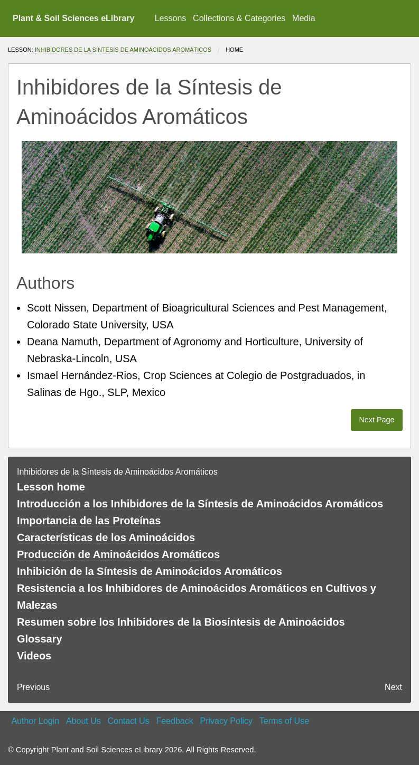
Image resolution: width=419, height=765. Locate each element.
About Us (83, 720)
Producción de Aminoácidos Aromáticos (118, 554)
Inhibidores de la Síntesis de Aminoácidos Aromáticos (123, 49)
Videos (34, 656)
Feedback (174, 720)
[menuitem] (170, 18)
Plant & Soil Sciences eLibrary (73, 18)
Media (303, 18)
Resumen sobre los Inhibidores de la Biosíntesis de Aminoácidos (181, 622)
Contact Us (129, 720)
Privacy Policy (226, 720)
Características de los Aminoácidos (106, 537)
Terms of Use (284, 720)
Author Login (35, 720)
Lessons (171, 18)
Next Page (376, 419)
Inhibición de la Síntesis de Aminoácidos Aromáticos (149, 571)
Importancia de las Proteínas (89, 520)
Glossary (39, 639)
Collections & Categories (239, 18)
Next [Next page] (393, 687)
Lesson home (51, 487)
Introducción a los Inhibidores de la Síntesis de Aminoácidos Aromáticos (200, 503)
